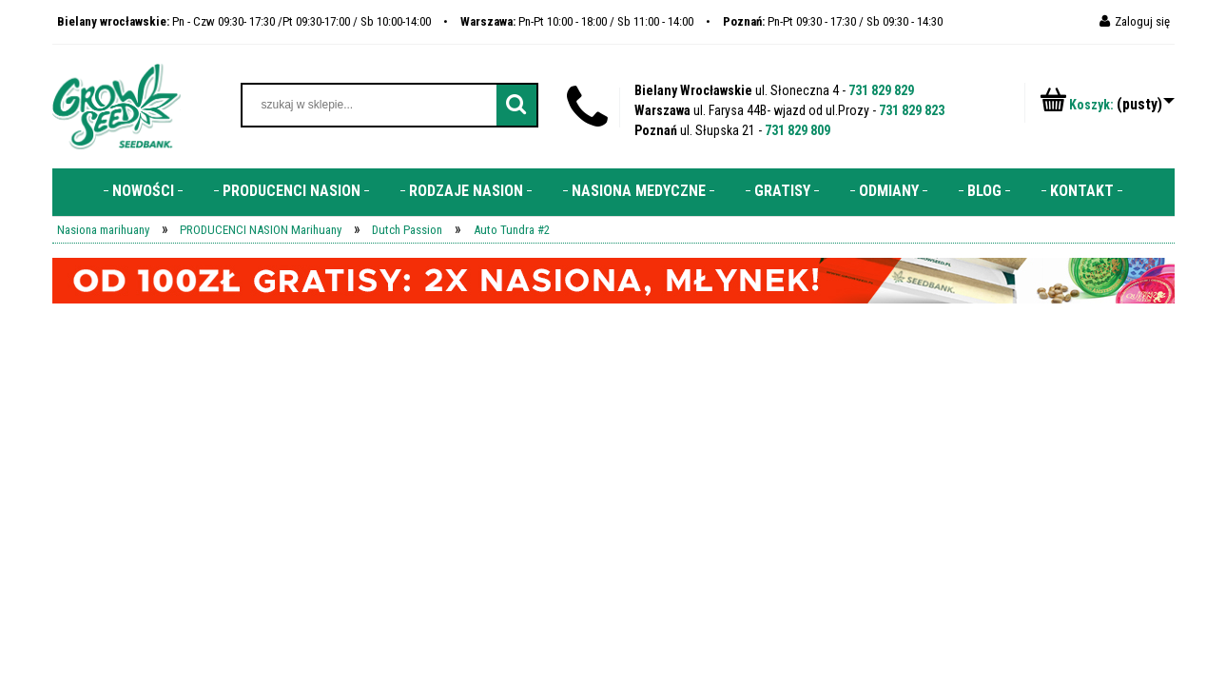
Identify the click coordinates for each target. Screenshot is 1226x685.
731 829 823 (911, 110)
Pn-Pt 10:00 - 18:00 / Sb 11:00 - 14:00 (576, 21)
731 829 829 (881, 90)
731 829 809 (797, 130)
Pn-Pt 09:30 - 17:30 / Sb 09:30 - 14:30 (833, 21)
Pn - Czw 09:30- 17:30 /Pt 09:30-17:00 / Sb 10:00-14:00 (244, 21)
